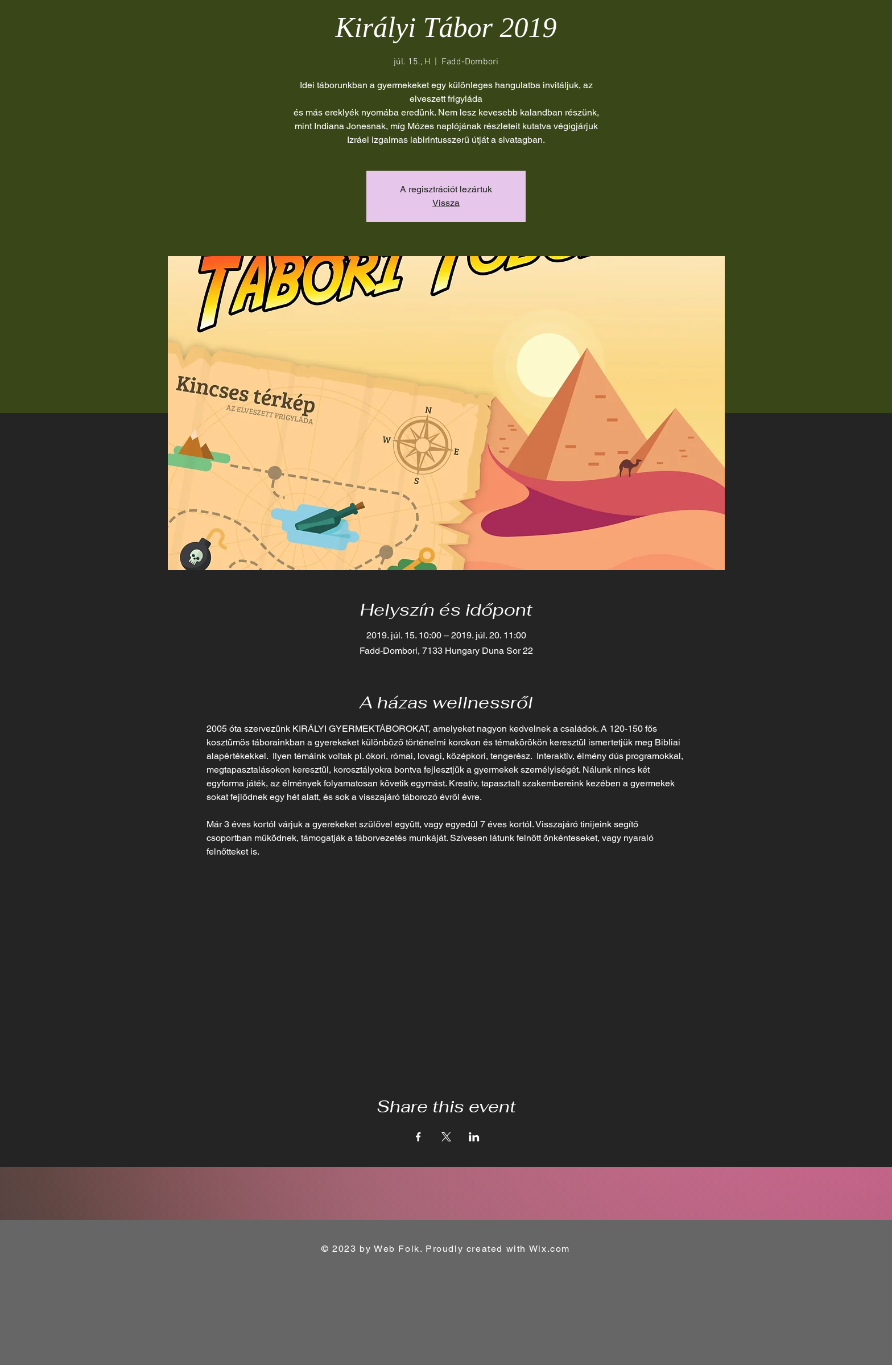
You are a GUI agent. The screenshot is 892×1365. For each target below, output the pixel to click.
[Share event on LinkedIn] (474, 1136)
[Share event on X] (446, 1136)
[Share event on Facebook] (418, 1136)
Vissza (446, 202)
